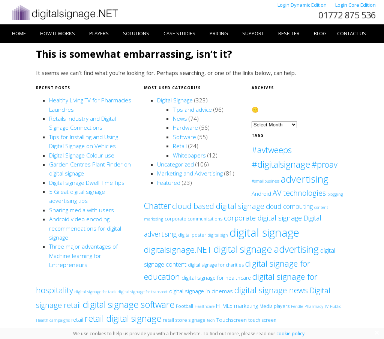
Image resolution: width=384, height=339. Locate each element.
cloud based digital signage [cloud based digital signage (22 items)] (218, 206)
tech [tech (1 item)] (211, 320)
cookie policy (290, 333)
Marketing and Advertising (190, 173)
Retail (180, 146)
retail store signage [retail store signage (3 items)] (184, 319)
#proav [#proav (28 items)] (325, 164)
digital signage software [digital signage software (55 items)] (128, 304)
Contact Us (351, 33)
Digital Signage (175, 100)
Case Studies (179, 33)
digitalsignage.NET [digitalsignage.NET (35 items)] (178, 249)
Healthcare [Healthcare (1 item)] (204, 306)
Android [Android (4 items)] (261, 193)
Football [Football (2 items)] (184, 306)
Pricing (219, 33)
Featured (168, 182)
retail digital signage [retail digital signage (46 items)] (123, 318)
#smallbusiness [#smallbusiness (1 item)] (265, 181)
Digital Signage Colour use (81, 155)
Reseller (289, 33)
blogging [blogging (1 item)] (335, 194)
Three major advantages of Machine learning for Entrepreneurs (83, 255)
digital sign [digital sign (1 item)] (218, 235)
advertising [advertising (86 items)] (304, 179)
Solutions (136, 33)
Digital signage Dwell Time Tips (86, 182)
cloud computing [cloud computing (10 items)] (289, 206)
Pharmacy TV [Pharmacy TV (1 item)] (316, 306)
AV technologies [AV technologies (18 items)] (299, 193)
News (180, 118)
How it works (57, 33)
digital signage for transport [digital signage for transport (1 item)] (143, 291)
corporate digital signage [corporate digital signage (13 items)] (263, 217)
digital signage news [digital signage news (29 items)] (271, 290)
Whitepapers (189, 155)
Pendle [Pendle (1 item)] (297, 306)
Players (99, 33)
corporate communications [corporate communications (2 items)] (193, 219)
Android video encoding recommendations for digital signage (85, 228)
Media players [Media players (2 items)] (275, 306)
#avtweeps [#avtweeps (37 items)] (272, 150)
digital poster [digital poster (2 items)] (192, 235)
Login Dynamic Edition (303, 5)
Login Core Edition (355, 5)
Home (19, 33)
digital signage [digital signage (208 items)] (264, 232)
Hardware (185, 127)
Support (253, 33)
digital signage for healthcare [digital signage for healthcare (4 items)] (216, 277)
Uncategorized (175, 164)
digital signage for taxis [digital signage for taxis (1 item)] (95, 291)
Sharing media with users (81, 210)
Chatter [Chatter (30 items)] (157, 205)
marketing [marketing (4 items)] (246, 305)
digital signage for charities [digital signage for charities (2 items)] (216, 265)
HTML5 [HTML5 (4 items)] (224, 305)
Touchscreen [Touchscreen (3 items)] (231, 319)
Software (184, 137)
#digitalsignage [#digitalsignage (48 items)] (281, 164)
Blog (320, 33)
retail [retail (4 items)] (77, 319)
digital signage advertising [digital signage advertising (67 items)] (266, 249)
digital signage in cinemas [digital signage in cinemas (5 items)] (201, 291)
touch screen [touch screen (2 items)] (262, 320)
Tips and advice (192, 109)
